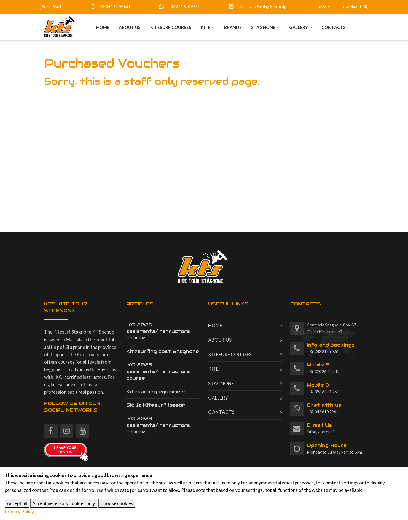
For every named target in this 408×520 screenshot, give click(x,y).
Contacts (333, 27)
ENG (324, 6)
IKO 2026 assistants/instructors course (158, 331)
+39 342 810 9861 (184, 6)
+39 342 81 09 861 (114, 6)
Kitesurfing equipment (156, 391)
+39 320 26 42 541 (323, 368)
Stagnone (263, 27)
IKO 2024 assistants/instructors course (158, 425)
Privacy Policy (19, 511)
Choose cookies (116, 503)
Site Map (349, 6)
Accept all (17, 503)
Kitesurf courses (170, 27)
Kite (205, 27)
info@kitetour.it (321, 428)
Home (102, 27)
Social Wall (51, 6)
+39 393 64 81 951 (323, 388)
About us (130, 27)
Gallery (298, 27)
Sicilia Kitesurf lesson (156, 405)
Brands (233, 27)
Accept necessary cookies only (63, 503)
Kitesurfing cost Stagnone (162, 351)
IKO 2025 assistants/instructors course (158, 371)
